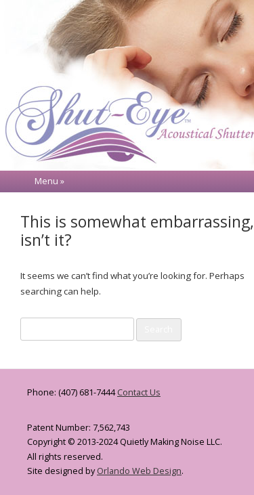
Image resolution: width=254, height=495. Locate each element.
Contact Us (139, 392)
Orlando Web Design (139, 471)
